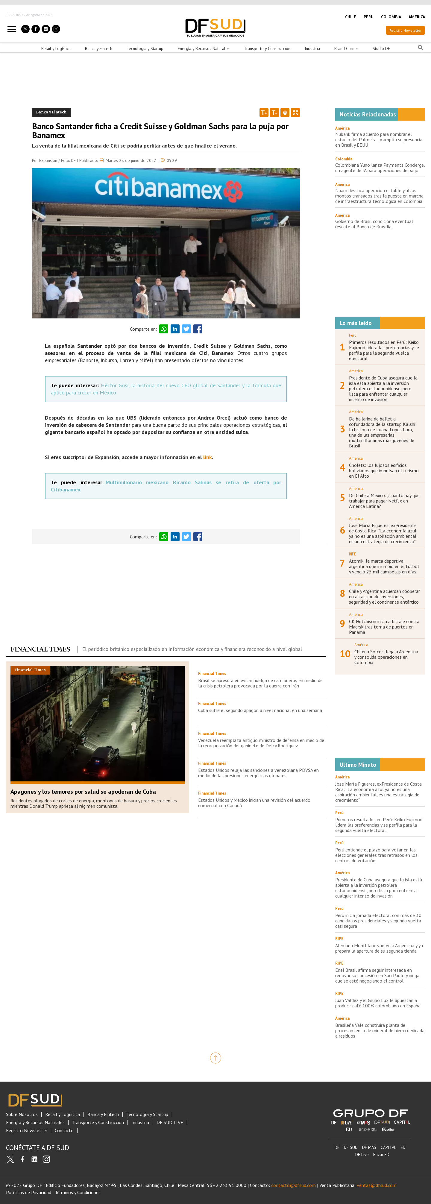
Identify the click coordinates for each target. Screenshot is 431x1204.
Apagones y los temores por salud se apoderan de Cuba (83, 791)
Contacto (64, 1130)
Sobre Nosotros (22, 1114)
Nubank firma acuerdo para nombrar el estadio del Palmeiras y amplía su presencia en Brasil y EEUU (378, 139)
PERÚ (369, 16)
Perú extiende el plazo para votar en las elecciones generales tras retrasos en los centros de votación (376, 855)
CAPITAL (388, 1147)
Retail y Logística (56, 48)
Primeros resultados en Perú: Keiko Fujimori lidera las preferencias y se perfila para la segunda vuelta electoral (384, 350)
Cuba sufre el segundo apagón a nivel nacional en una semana (260, 710)
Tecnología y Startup (145, 48)
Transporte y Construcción (267, 48)
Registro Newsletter (405, 30)
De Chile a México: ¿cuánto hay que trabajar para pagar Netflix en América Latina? (384, 501)
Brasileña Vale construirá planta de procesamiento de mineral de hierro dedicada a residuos (379, 1030)
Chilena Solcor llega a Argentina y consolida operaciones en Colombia (386, 657)
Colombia (343, 159)
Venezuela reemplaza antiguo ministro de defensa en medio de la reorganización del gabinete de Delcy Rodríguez (261, 742)
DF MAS (369, 1147)
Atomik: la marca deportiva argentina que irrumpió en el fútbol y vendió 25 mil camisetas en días (384, 566)
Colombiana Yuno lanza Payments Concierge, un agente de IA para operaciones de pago (380, 167)
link (207, 457)
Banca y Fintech (98, 48)
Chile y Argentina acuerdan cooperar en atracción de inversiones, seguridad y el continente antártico (384, 596)
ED (403, 1147)
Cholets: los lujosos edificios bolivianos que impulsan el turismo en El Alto (384, 470)
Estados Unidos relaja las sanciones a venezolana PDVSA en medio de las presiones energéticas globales (258, 772)
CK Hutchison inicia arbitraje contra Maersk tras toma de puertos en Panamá (384, 627)
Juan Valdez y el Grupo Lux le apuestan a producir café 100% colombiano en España (378, 1002)
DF (337, 1147)
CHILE (350, 16)
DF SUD (351, 1147)
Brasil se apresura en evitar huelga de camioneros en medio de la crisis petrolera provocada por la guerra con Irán (260, 683)
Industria (312, 48)
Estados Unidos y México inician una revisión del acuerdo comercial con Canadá (254, 802)
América (342, 128)
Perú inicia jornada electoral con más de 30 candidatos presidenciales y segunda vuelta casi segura (378, 921)
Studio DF (381, 48)
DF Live (362, 1154)
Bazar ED (381, 1154)
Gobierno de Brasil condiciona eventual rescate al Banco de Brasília (374, 223)
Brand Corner (346, 48)
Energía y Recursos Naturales (204, 48)
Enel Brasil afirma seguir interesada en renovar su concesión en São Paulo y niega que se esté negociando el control (377, 975)
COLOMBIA (391, 16)
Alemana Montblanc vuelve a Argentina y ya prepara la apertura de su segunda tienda (379, 948)
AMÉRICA (417, 16)
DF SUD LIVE (170, 1122)
